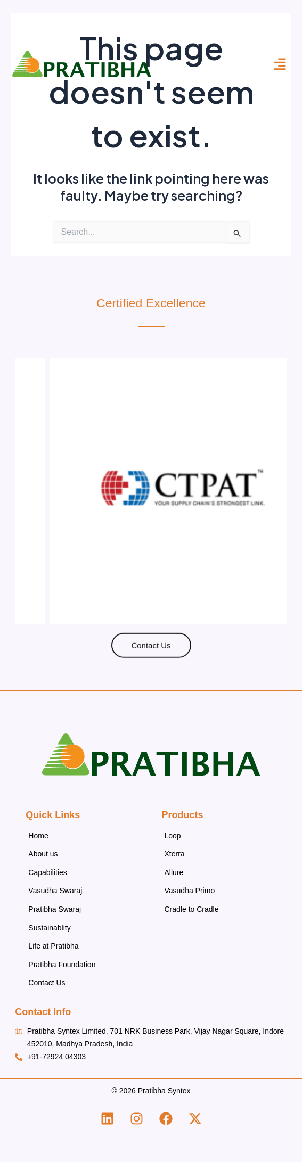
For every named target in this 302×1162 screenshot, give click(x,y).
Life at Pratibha (53, 946)
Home (38, 835)
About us (43, 854)
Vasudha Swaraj (55, 890)
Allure (174, 872)
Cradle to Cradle (192, 909)
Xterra (175, 854)
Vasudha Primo (190, 890)
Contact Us (46, 982)
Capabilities (47, 872)
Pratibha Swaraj (54, 909)
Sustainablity (49, 928)
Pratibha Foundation (61, 964)
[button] (280, 64)
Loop (173, 835)
